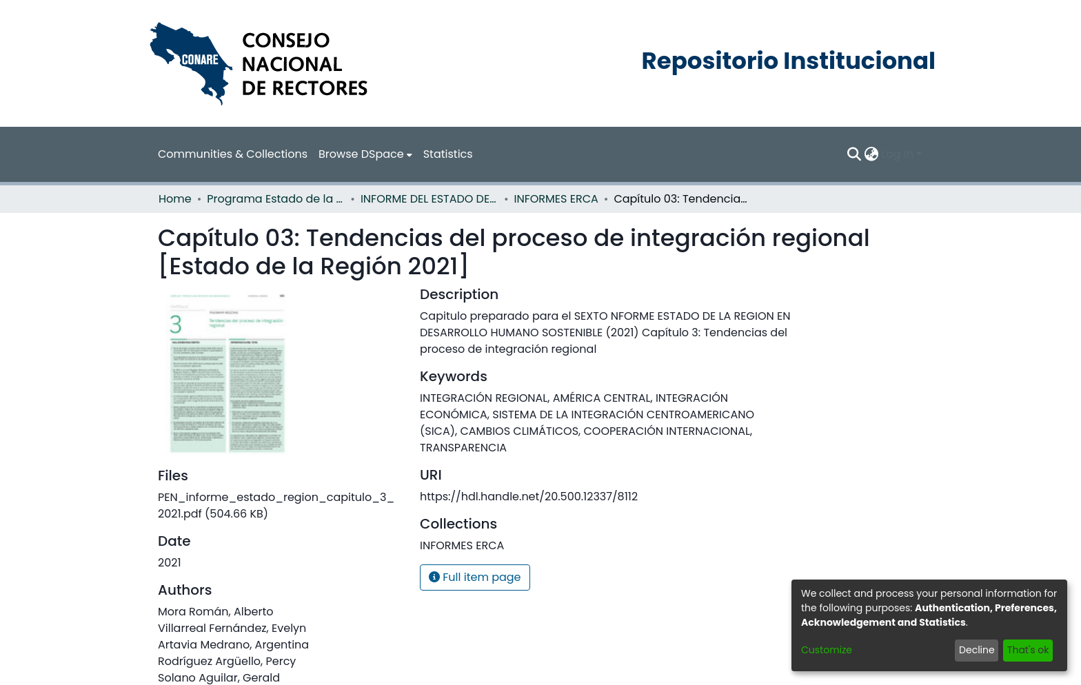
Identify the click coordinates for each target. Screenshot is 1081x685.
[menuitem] (365, 154)
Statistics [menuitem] (448, 154)
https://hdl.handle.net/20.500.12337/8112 (529, 496)
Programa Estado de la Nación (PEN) (276, 199)
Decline (977, 650)
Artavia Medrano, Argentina (233, 645)
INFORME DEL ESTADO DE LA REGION (429, 199)
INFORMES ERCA (556, 199)
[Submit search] (854, 154)
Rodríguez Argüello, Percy (227, 661)
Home (175, 199)
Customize (826, 650)
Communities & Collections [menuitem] (232, 154)
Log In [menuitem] (897, 154)
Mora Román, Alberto (216, 612)
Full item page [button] (475, 577)
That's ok (1028, 650)
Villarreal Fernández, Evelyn (232, 628)
